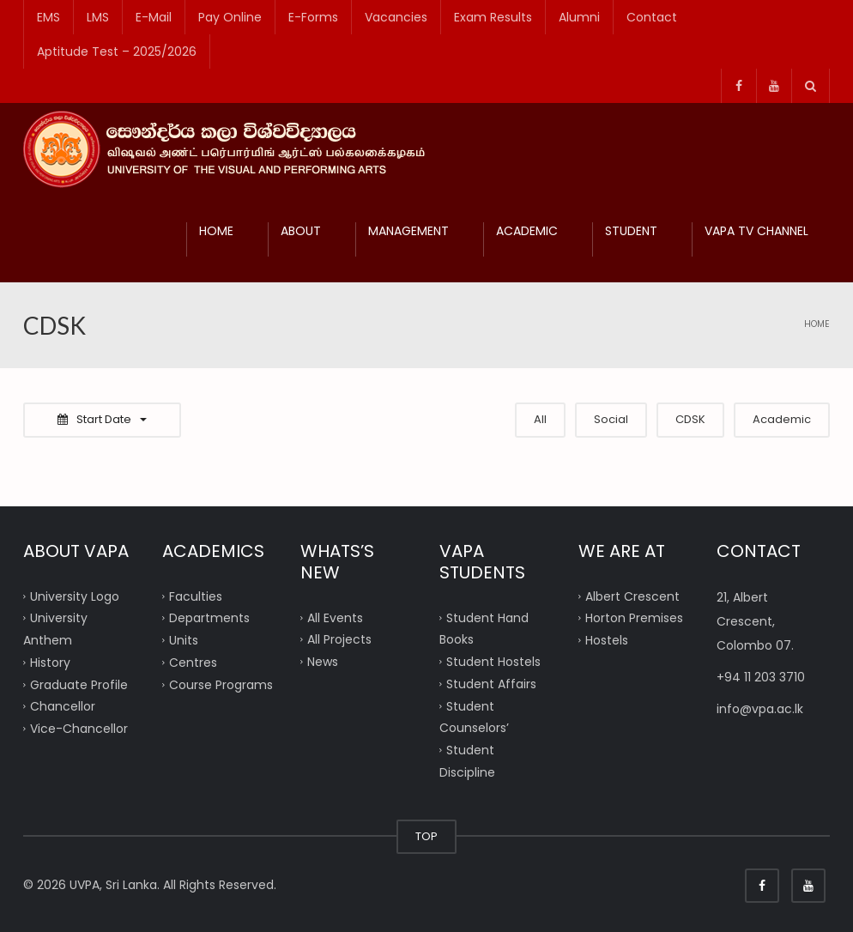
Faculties (195, 595)
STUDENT (631, 230)
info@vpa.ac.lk (760, 708)
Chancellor (62, 706)
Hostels (606, 640)
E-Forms (313, 17)
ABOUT (301, 230)
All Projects (339, 639)
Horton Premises (634, 617)
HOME (216, 230)
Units (183, 640)
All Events (335, 617)
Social (611, 419)
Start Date (102, 419)
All (540, 419)
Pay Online (230, 17)
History (50, 661)
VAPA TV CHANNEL (756, 230)
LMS (98, 17)
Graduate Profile (79, 684)
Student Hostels (493, 661)
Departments (209, 617)
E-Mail (154, 17)
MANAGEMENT (408, 230)
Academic (782, 419)
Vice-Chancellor (79, 728)
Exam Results (493, 17)
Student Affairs (491, 683)
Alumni (579, 17)
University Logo (74, 595)
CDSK (690, 419)
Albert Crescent (632, 595)
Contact (651, 17)
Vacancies (396, 17)
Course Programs (221, 684)
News (322, 661)
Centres (193, 661)
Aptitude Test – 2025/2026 (117, 51)
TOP (426, 836)
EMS (48, 17)
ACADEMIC (527, 230)
